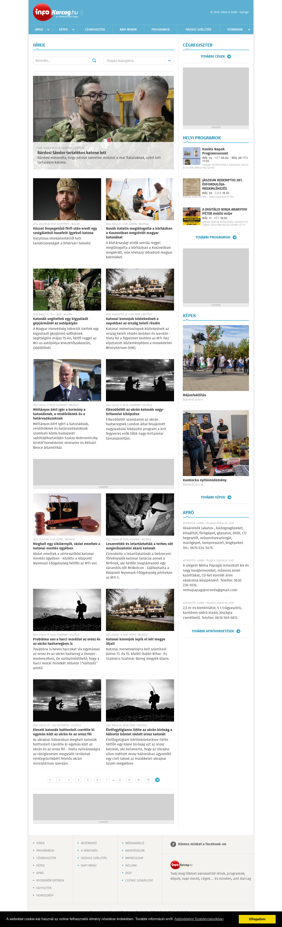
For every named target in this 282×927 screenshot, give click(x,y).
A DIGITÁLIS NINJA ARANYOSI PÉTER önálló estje (224, 211)
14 (138, 780)
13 (129, 780)
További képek (213, 497)
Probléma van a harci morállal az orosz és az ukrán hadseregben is (66, 642)
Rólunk (131, 865)
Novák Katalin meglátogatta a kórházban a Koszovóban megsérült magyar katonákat (139, 233)
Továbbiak (235, 29)
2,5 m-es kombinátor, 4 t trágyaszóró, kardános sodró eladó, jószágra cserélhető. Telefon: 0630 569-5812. (212, 613)
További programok (212, 237)
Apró (40, 873)
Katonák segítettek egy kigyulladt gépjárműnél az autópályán (60, 321)
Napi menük (128, 29)
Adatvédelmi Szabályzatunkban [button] (198, 919)
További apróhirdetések (213, 631)
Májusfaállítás (194, 395)
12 (120, 780)
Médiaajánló (134, 843)
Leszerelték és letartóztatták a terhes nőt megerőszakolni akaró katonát (139, 546)
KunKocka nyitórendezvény (204, 480)
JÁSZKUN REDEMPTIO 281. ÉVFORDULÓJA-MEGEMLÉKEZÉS (222, 184)
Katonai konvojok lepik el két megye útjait (135, 642)
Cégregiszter (95, 29)
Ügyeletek (44, 888)
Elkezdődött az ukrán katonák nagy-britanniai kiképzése (135, 412)
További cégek (213, 56)
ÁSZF (128, 873)
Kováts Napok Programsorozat (215, 151)
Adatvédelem (135, 850)
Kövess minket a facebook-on (202, 844)
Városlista (81, 12)
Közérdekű (89, 843)
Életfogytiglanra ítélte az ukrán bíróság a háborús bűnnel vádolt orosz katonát (139, 732)
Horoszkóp (45, 895)
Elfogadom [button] (257, 919)
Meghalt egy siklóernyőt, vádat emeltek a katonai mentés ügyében (66, 546)
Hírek (39, 29)
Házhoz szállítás (198, 29)
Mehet (94, 61)
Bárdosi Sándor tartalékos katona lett (71, 153)
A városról (89, 850)
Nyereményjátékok (50, 880)
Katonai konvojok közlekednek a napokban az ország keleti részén (133, 321)
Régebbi (157, 780)
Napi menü (88, 865)
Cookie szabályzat (139, 880)
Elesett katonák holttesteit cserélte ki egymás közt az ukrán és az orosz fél (64, 732)
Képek (63, 29)
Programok (161, 29)
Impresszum (134, 858)
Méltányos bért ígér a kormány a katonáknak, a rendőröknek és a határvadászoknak (59, 414)
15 (148, 780)
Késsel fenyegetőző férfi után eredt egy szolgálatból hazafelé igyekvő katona (65, 231)
